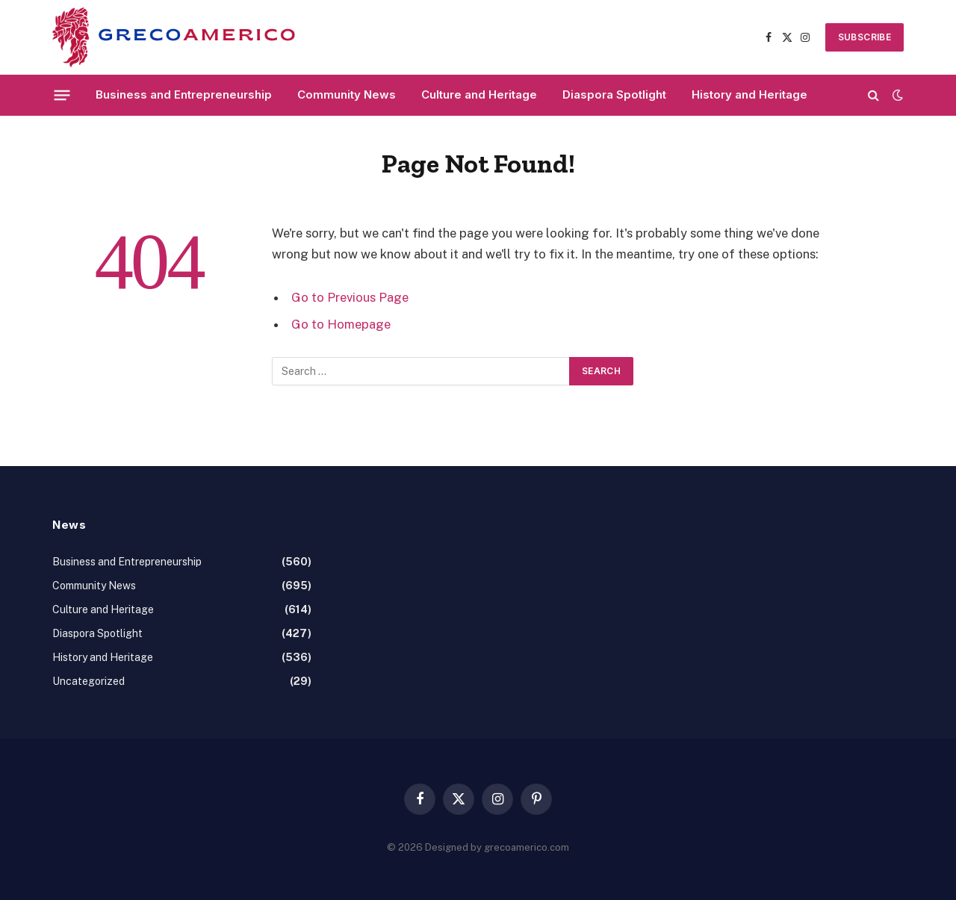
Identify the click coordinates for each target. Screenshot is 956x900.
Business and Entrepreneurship (184, 94)
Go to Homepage (341, 324)
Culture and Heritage (479, 94)
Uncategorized (88, 681)
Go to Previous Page (350, 297)
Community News (346, 94)
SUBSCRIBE (864, 37)
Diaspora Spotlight (614, 94)
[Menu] (62, 94)
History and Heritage (749, 94)
